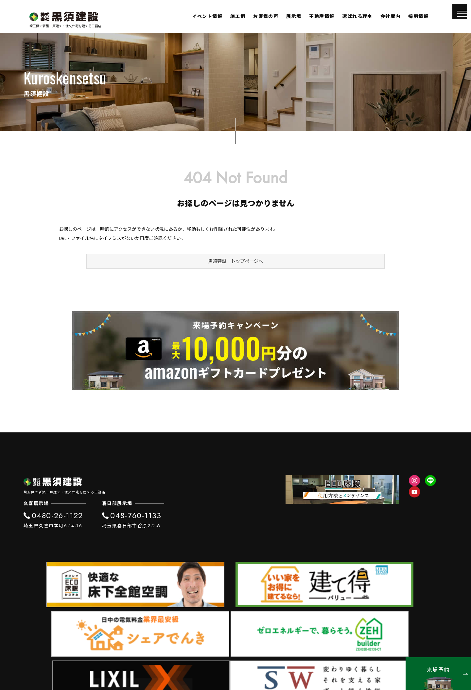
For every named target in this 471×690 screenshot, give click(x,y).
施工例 (237, 16)
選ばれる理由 (357, 16)
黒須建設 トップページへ (235, 267)
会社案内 (390, 16)
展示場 (293, 16)
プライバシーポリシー (424, 644)
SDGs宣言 (381, 644)
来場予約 (447, 670)
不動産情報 (321, 16)
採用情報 (418, 16)
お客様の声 (265, 16)
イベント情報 (207, 16)
